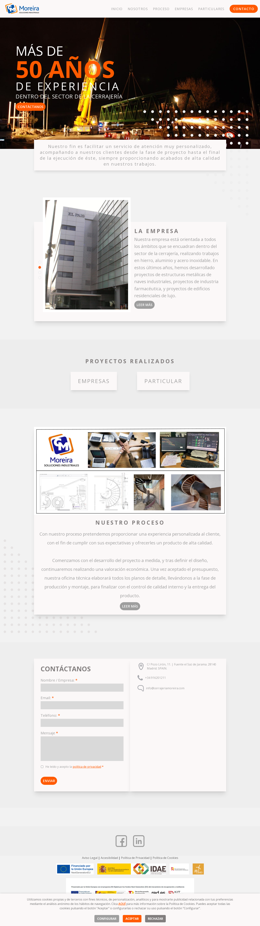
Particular (163, 381)
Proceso (161, 9)
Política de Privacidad (135, 858)
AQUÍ (122, 904)
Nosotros (138, 9)
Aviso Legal (90, 858)
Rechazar (155, 919)
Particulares (211, 9)
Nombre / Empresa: (59, 680)
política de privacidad (87, 767)
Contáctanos (30, 107)
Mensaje (49, 733)
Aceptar (132, 919)
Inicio (116, 9)
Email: (47, 697)
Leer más (144, 305)
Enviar (49, 781)
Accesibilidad (109, 858)
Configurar (106, 919)
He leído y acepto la (74, 767)
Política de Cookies (165, 858)
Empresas (184, 9)
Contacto (243, 9)
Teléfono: (50, 715)
